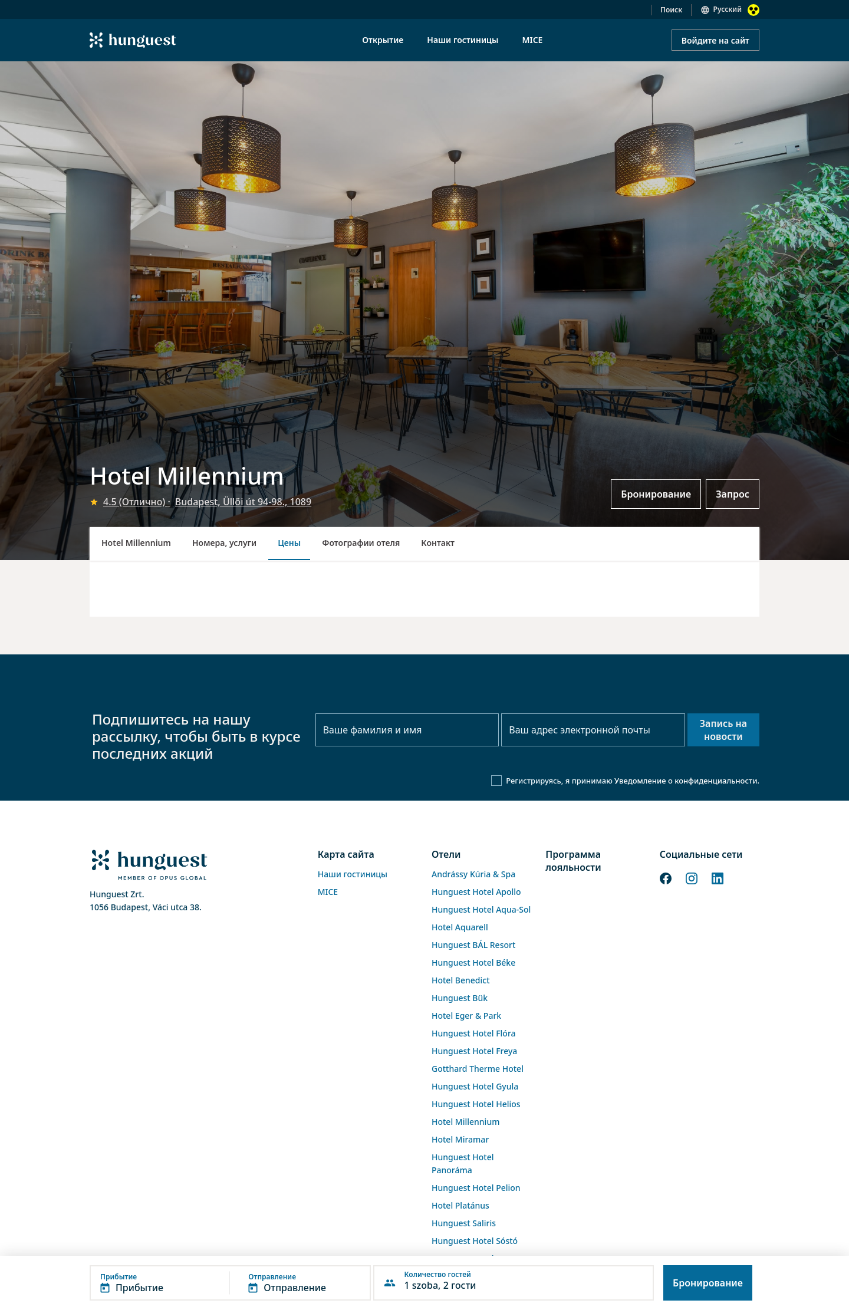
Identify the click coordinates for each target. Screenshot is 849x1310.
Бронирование (656, 494)
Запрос (732, 494)
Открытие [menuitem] (382, 39)
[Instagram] (691, 877)
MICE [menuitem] (532, 39)
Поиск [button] (671, 10)
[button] (230, 1283)
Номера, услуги (224, 542)
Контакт (438, 542)
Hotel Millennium (136, 542)
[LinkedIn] (717, 877)
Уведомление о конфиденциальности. (686, 780)
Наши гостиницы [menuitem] (462, 39)
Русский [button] (727, 9)
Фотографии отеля (361, 542)
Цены (289, 542)
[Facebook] (666, 877)
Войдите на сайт (715, 40)
